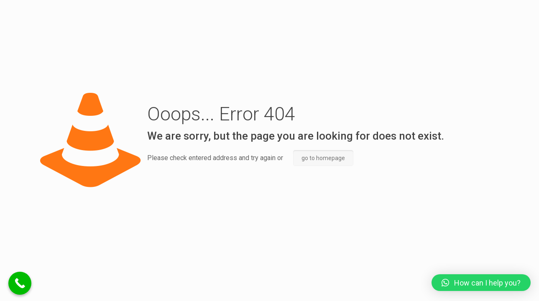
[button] (481, 282)
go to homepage (323, 158)
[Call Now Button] (19, 283)
